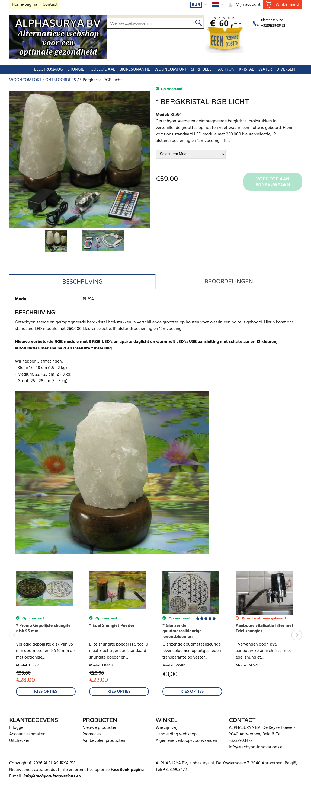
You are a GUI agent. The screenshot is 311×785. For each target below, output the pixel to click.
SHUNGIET (67, 69)
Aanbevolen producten (103, 740)
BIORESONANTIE (126, 69)
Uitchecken (19, 740)
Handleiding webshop (176, 734)
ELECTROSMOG (39, 69)
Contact (50, 4)
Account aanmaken (27, 734)
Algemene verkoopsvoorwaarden (186, 740)
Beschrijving (82, 282)
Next (296, 635)
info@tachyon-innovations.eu (257, 747)
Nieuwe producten (99, 727)
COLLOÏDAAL (94, 69)
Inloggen (17, 727)
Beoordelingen (228, 281)
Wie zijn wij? (167, 727)
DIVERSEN (276, 69)
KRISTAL (237, 69)
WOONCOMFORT (161, 69)
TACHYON (216, 69)
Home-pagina (24, 4)
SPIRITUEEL (192, 69)
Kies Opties (45, 691)
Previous (14, 635)
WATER (256, 69)
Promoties (91, 734)
